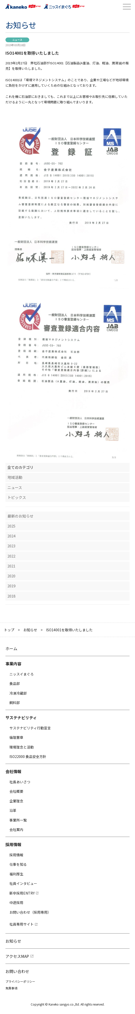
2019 (11, 585)
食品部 (14, 683)
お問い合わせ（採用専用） (30, 912)
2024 (11, 535)
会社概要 (16, 791)
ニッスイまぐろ (21, 674)
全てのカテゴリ (20, 467)
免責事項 (11, 988)
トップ (9, 630)
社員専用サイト (21, 924)
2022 (11, 556)
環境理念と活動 (21, 747)
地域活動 (14, 477)
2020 (11, 575)
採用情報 (16, 854)
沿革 (12, 810)
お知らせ (30, 630)
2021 (11, 565)
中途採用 (16, 902)
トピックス (16, 497)
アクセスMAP (17, 956)
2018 (11, 596)
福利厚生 (16, 873)
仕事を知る (18, 864)
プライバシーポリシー (20, 981)
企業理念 (16, 800)
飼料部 (14, 702)
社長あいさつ (19, 781)
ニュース (14, 487)
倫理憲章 (16, 737)
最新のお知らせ (20, 516)
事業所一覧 (18, 820)
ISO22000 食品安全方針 (27, 756)
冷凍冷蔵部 (18, 693)
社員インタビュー (23, 883)
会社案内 (16, 829)
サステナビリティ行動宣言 (30, 727)
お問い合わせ (17, 971)
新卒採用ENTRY (22, 893)
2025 (11, 525)
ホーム (11, 648)
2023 (11, 545)
